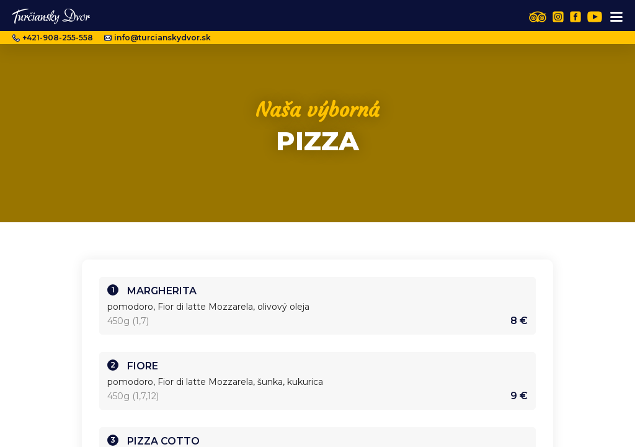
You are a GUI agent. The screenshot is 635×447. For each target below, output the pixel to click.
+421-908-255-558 (52, 37)
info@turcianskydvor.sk (157, 37)
